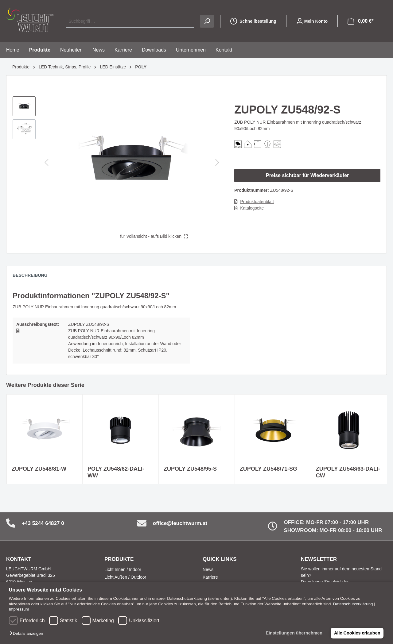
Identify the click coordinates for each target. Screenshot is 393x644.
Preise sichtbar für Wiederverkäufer (307, 175)
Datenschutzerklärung (353, 604)
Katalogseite (252, 208)
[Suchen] (207, 21)
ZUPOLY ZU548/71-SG (268, 469)
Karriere (210, 577)
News (208, 569)
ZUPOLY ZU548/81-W (39, 469)
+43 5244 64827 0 (43, 523)
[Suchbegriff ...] (130, 21)
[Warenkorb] (360, 21)
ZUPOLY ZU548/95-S (190, 469)
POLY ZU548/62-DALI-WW (116, 472)
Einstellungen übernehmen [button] (293, 633)
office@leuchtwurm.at (180, 523)
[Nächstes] (217, 162)
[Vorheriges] (46, 162)
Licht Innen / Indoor (122, 569)
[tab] (33, 276)
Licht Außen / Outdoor (125, 577)
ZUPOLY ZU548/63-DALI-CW (348, 472)
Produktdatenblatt (257, 201)
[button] (28, 633)
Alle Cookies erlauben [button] (357, 633)
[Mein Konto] (312, 21)
